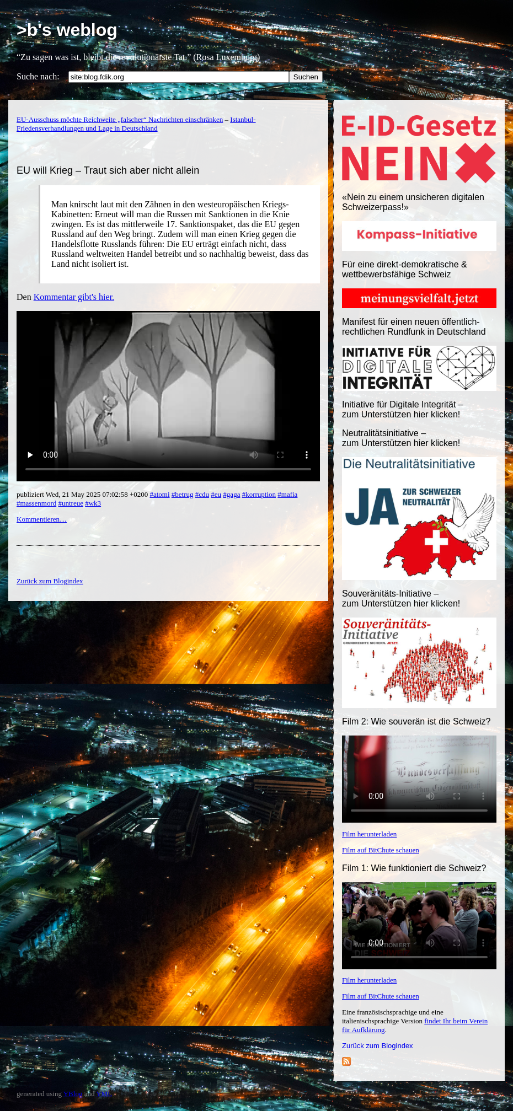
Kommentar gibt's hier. (74, 297)
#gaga (231, 494)
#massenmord (36, 503)
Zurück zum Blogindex (377, 1046)
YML (104, 1093)
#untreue (70, 503)
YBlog (73, 1093)
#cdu (202, 494)
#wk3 (93, 503)
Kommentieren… (42, 519)
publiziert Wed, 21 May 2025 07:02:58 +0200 (83, 494)
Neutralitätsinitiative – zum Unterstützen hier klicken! (401, 438)
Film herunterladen (369, 834)
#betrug (183, 494)
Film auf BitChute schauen (380, 850)
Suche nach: (38, 76)
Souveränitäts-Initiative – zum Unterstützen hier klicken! (401, 598)
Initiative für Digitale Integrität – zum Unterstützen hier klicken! (402, 409)
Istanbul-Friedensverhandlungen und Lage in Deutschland (136, 123)
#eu (216, 494)
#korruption (259, 494)
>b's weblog (67, 30)
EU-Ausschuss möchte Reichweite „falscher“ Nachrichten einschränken (120, 119)
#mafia (287, 494)
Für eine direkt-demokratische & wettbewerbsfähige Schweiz (404, 269)
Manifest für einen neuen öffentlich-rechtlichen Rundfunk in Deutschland (414, 326)
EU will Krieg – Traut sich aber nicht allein (108, 170)
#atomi (159, 494)
